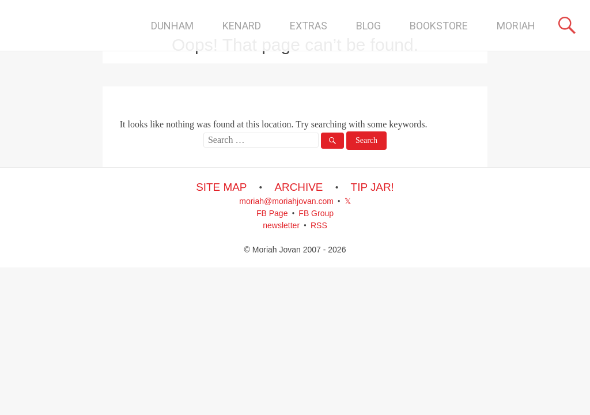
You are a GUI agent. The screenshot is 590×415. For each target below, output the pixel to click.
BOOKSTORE (439, 26)
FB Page (272, 213)
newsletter (281, 225)
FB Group (316, 213)
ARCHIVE (298, 187)
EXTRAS (308, 26)
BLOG (368, 26)
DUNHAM (172, 26)
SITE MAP (221, 187)
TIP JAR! (372, 187)
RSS (319, 225)
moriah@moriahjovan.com (286, 201)
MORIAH (516, 26)
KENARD (241, 26)
